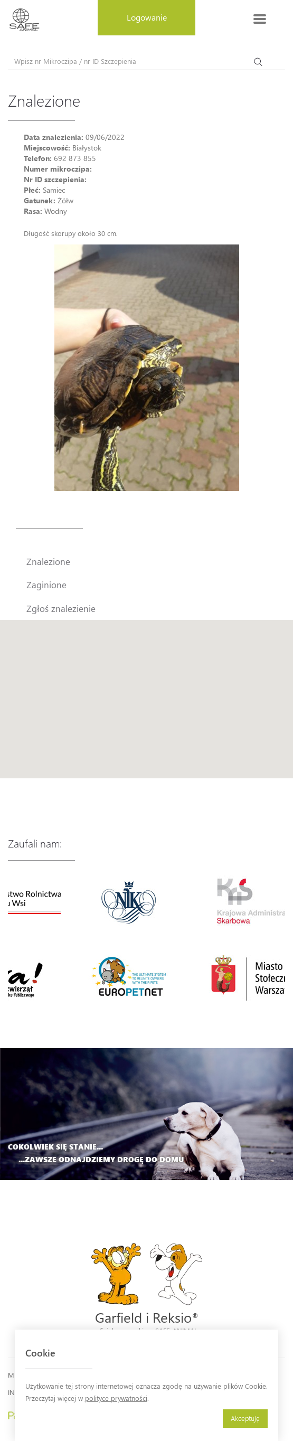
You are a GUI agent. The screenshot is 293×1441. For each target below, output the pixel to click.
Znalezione (48, 561)
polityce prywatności (116, 1397)
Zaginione (46, 584)
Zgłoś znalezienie (61, 608)
